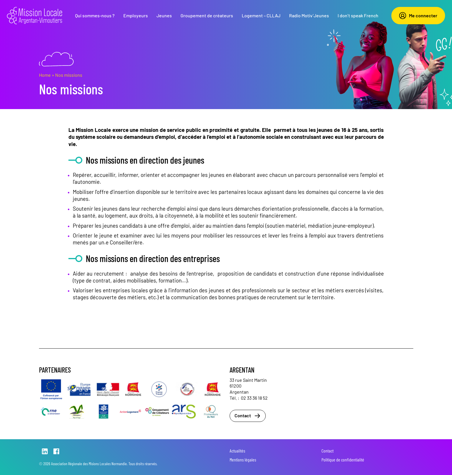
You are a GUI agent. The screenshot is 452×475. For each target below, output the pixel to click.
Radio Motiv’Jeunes (309, 15)
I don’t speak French (358, 15)
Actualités (237, 450)
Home (45, 75)
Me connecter (418, 15)
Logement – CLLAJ (261, 15)
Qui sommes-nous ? (95, 15)
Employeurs (135, 15)
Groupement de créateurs (207, 15)
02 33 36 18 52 (254, 398)
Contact (248, 415)
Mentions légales (243, 459)
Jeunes (164, 15)
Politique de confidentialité (342, 459)
